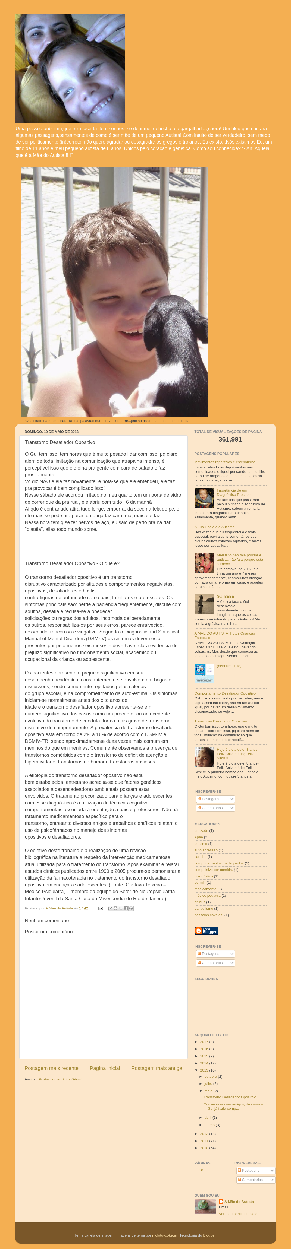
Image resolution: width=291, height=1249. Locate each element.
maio (209, 1091)
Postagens (208, 799)
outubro (211, 1076)
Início (199, 1170)
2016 (204, 1049)
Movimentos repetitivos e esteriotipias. (226, 462)
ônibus (200, 902)
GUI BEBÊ (225, 596)
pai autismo (204, 908)
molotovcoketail (164, 1235)
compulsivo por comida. (214, 870)
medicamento (206, 889)
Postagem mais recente (52, 1068)
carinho (200, 857)
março (210, 1125)
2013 (204, 1070)
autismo (201, 844)
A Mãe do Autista (239, 1202)
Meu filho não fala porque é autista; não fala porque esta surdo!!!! (240, 559)
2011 (204, 1141)
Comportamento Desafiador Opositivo (225, 693)
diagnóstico (204, 876)
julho (209, 1084)
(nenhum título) (229, 666)
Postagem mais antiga (157, 1068)
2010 (204, 1148)
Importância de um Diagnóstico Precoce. (234, 492)
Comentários (210, 808)
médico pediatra (208, 895)
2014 (204, 1063)
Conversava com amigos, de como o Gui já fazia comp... (233, 1106)
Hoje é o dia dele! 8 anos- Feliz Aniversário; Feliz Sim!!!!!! (238, 753)
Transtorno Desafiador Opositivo (221, 721)
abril (208, 1117)
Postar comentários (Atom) (61, 1079)
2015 (204, 1056)
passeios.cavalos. (209, 915)
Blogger (209, 1235)
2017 (204, 1042)
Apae (199, 837)
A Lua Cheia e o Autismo (215, 527)
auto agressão (206, 850)
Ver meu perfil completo (238, 1214)
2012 (204, 1134)
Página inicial (105, 1068)
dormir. (200, 882)
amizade (201, 831)
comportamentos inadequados (219, 863)
